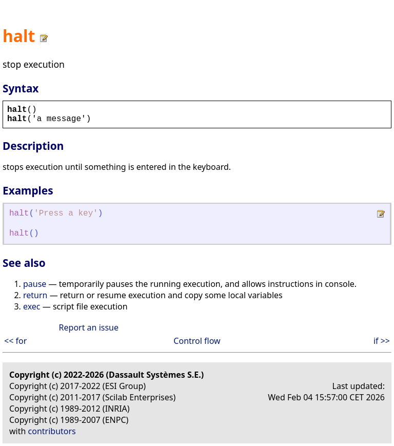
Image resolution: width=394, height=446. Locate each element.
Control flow (196, 340)
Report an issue (89, 327)
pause (34, 283)
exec (32, 306)
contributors (52, 431)
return (35, 295)
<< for (15, 340)
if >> (381, 340)
